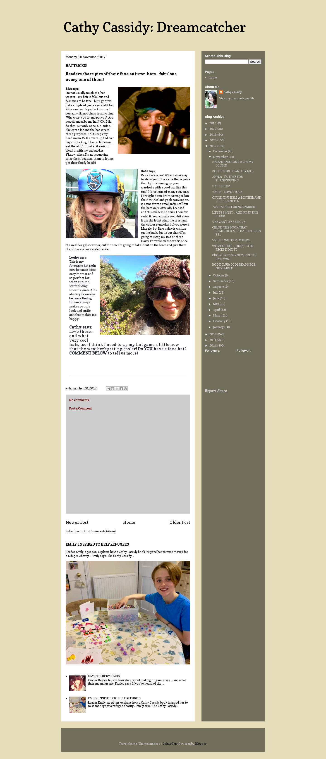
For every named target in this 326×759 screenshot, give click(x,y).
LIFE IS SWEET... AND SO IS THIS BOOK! (235, 214)
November (220, 157)
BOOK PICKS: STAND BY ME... (233, 171)
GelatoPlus (170, 743)
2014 (213, 345)
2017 (213, 146)
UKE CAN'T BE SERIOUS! (229, 222)
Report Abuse (216, 391)
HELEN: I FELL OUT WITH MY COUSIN (232, 163)
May (216, 304)
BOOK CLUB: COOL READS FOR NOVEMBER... (233, 266)
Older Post (180, 522)
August (218, 286)
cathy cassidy (233, 92)
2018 (213, 140)
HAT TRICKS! (221, 186)
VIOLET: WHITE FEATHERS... (232, 240)
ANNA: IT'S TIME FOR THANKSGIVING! (227, 178)
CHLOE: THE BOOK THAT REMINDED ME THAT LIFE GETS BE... (236, 231)
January (218, 327)
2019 (213, 134)
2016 (213, 334)
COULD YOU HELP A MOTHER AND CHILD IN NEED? (236, 199)
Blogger (200, 743)
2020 (213, 129)
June (216, 298)
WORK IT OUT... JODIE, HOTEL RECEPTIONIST (233, 247)
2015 (213, 340)
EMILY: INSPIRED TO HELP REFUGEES (97, 544)
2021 (213, 123)
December (220, 151)
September (221, 281)
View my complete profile (236, 98)
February (219, 321)
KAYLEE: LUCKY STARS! (104, 676)
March (218, 315)
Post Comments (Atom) (100, 531)
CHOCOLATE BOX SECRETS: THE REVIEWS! (234, 257)
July (216, 292)
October (219, 275)
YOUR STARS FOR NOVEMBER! (233, 207)
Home (129, 522)
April (217, 310)
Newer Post (77, 522)
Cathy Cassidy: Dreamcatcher (154, 27)
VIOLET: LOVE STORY (227, 192)
